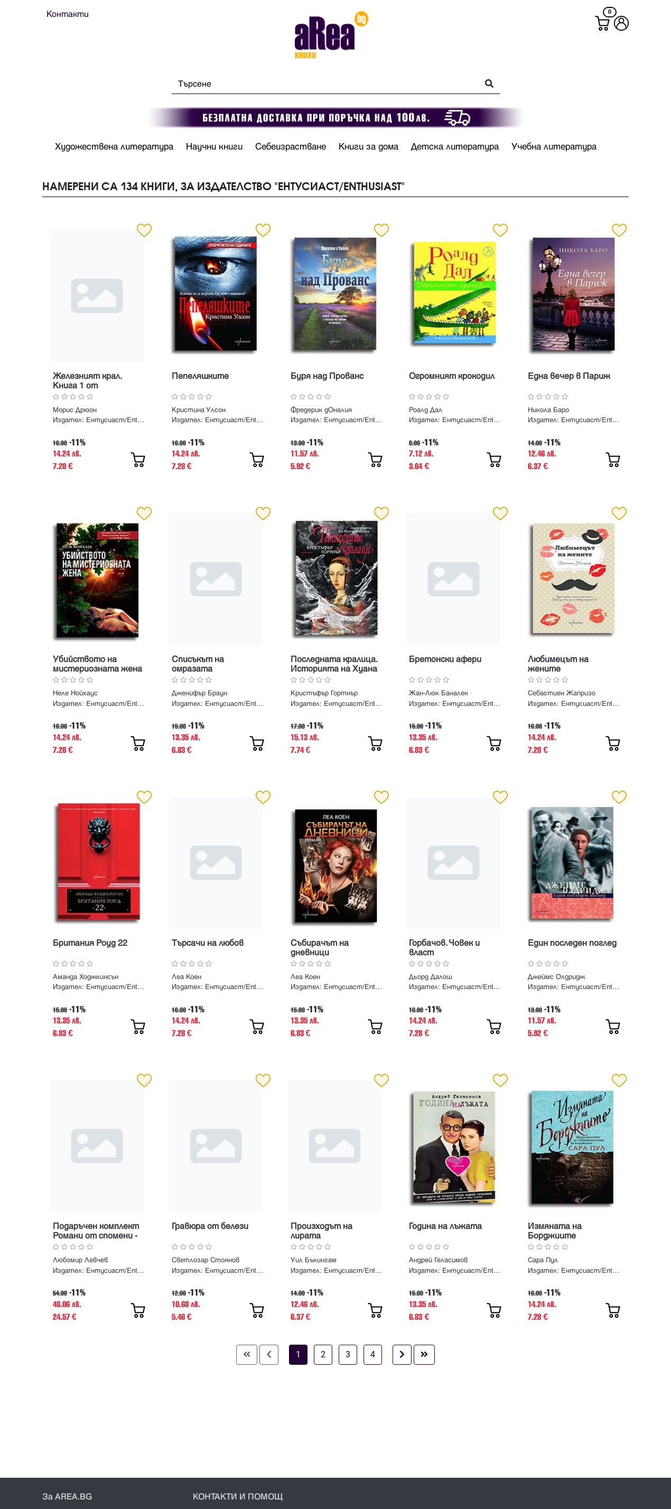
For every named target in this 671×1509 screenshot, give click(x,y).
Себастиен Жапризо (561, 693)
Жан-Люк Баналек (438, 693)
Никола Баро (548, 410)
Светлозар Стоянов (205, 1260)
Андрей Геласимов (438, 1260)
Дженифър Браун (199, 693)
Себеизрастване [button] (290, 147)
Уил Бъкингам (314, 1260)
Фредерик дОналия (321, 410)
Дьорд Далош (430, 977)
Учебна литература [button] (554, 147)
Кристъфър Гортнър (324, 693)
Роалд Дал (425, 410)
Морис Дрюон (75, 410)
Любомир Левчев (80, 1260)
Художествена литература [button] (114, 147)
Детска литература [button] (455, 147)
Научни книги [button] (214, 147)
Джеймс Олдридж (556, 977)
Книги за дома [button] (368, 147)
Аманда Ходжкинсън (85, 977)
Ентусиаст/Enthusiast (116, 420)
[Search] (322, 84)
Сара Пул (543, 1260)
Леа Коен (186, 977)
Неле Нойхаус (75, 693)
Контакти (67, 14)
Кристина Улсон (199, 410)
